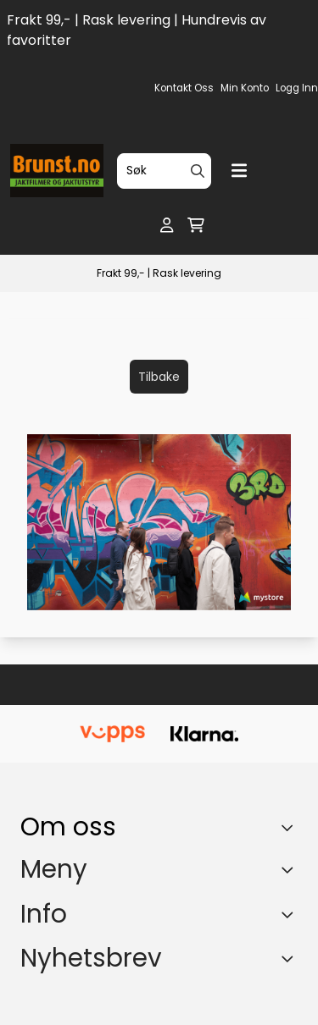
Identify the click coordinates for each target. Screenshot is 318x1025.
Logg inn (297, 88)
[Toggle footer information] (291, 827)
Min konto (244, 88)
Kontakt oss (184, 88)
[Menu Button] (239, 170)
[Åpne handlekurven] (196, 225)
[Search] (197, 171)
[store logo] (56, 170)
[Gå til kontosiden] (166, 225)
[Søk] (163, 171)
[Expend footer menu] (291, 870)
